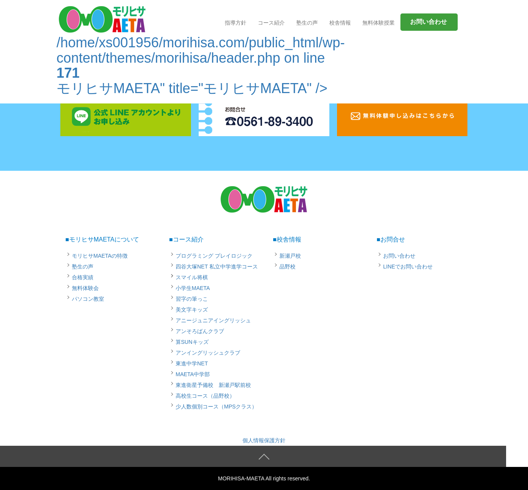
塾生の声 (82, 266)
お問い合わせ (399, 256)
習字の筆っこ (192, 299)
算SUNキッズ (192, 342)
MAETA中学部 (193, 374)
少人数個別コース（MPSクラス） (216, 406)
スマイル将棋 (192, 277)
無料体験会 (85, 288)
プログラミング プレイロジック (214, 256)
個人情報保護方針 (264, 440)
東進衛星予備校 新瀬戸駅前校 (213, 385)
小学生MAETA (193, 288)
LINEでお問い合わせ (408, 266)
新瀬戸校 (290, 256)
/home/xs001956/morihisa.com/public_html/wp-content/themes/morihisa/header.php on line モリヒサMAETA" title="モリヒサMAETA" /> (200, 53)
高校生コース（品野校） (205, 396)
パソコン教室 (88, 299)
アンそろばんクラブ (200, 331)
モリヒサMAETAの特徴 (100, 256)
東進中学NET (192, 363)
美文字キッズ (192, 310)
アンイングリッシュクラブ (208, 353)
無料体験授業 (378, 23)
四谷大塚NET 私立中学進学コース (217, 266)
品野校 (287, 266)
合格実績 (82, 277)
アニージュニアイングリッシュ (213, 320)
